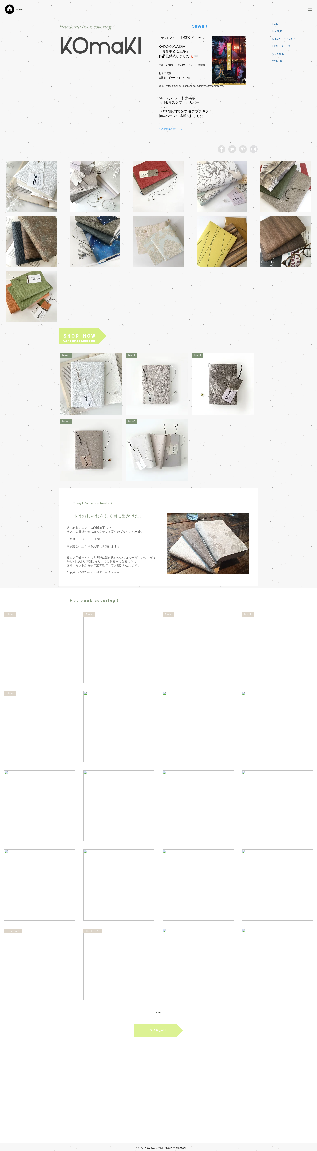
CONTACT (278, 61)
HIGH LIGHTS (281, 46)
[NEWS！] (200, 27)
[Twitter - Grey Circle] (232, 149)
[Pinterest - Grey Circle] (243, 149)
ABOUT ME (279, 54)
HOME (276, 24)
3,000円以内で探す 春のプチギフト (185, 111)
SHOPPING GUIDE (284, 39)
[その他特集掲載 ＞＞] (171, 129)
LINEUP (277, 31)
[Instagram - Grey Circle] (254, 149)
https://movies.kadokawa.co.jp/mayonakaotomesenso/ (195, 85)
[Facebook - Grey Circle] (221, 149)
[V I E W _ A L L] (158, 1030)
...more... (158, 1012)
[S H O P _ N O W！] (82, 336)
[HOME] (25, 9)
